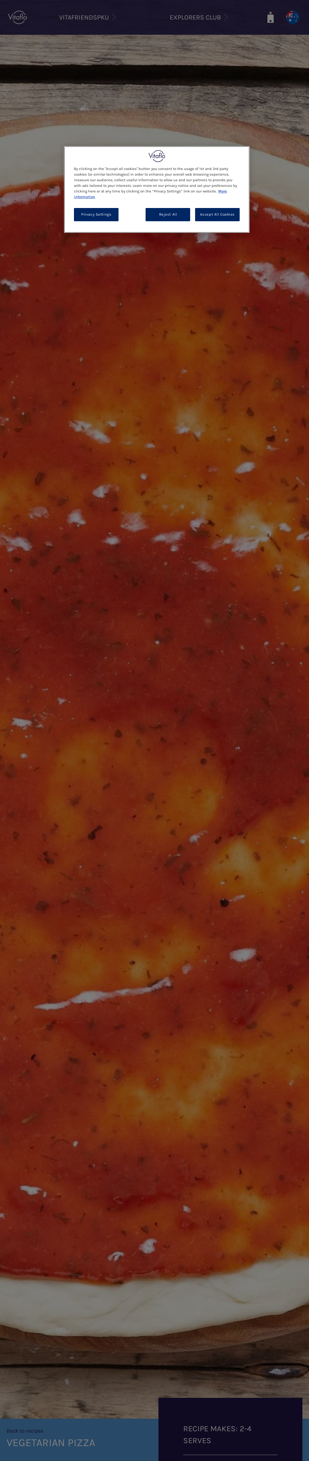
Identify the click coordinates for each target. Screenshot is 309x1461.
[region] (157, 189)
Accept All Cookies (217, 214)
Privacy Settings (96, 214)
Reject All (168, 214)
